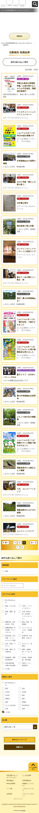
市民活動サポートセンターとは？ (12, 776)
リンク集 (9, 788)
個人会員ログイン (22, 6)
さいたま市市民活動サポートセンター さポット (16, 43)
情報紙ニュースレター (28, 784)
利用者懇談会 (26, 780)
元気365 (23, 810)
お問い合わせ (16, 6)
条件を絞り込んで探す (19, 62)
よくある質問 (26, 775)
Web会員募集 (10, 783)
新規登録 (9, 5)
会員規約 (9, 794)
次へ (32, 543)
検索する (19, 747)
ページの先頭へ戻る (33, 768)
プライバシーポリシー (28, 795)
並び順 (4, 720)
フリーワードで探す (9, 579)
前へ (6, 543)
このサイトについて (3, 6)
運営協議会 (10, 780)
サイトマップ (18, 799)
